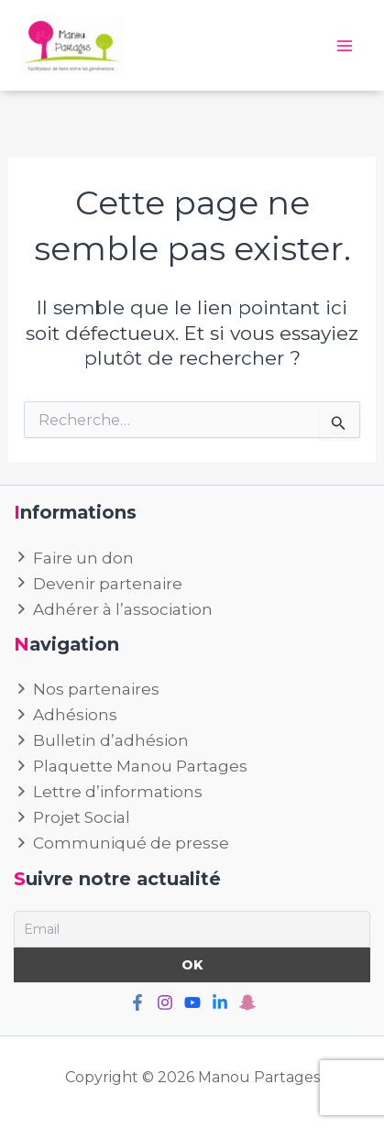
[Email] (192, 929)
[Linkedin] (220, 1002)
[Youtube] (192, 1002)
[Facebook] (137, 1002)
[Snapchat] (247, 1002)
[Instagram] (165, 1002)
